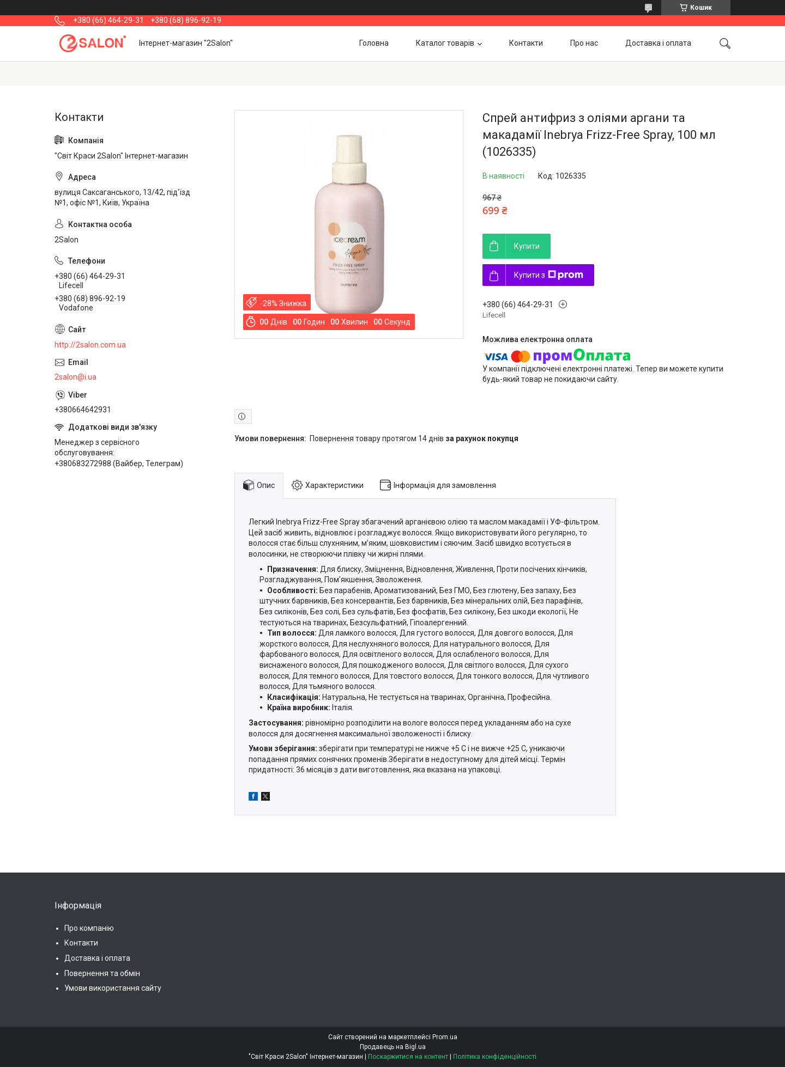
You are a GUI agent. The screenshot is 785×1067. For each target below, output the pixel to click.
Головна (374, 43)
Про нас (584, 43)
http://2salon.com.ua (90, 344)
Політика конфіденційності (494, 1056)
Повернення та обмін (102, 973)
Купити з (548, 275)
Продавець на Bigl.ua (393, 1047)
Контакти (526, 43)
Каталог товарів (445, 43)
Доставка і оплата (658, 43)
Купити (527, 246)
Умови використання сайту (112, 988)
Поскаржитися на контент (408, 1056)
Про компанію (89, 928)
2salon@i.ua (75, 377)
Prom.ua (444, 1037)
